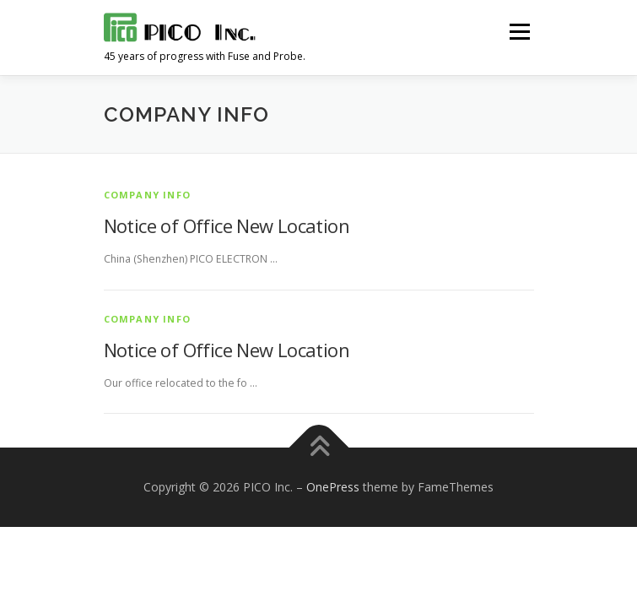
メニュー (519, 31)
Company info (147, 194)
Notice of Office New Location (227, 225)
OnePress (332, 487)
